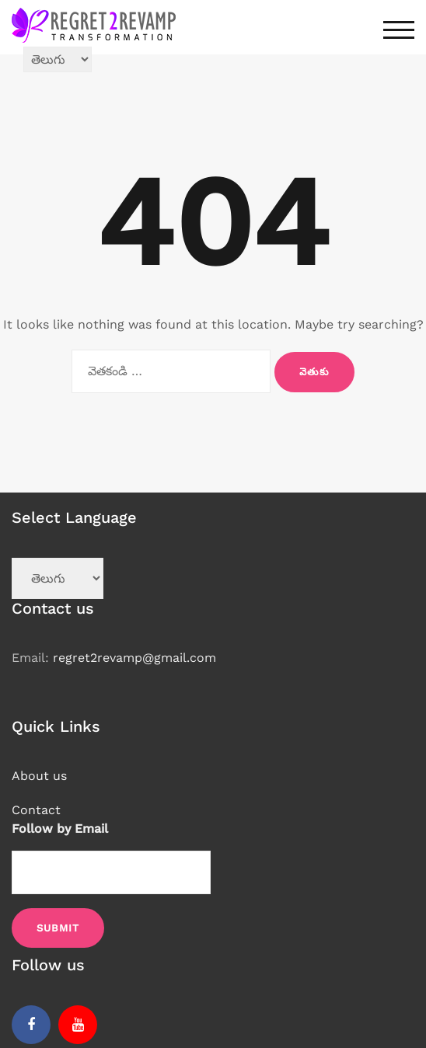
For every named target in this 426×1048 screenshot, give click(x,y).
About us (39, 775)
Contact (36, 810)
